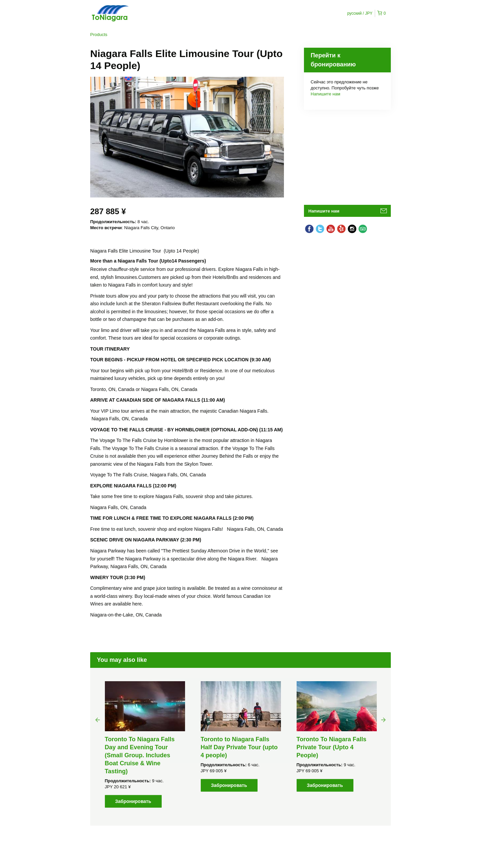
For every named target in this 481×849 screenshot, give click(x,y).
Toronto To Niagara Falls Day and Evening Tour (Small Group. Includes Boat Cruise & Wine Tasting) (140, 755)
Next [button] (383, 719)
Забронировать (133, 801)
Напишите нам (325, 93)
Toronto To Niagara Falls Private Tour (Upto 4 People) (331, 747)
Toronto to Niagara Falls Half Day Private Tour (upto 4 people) (239, 747)
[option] (145, 744)
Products (98, 34)
